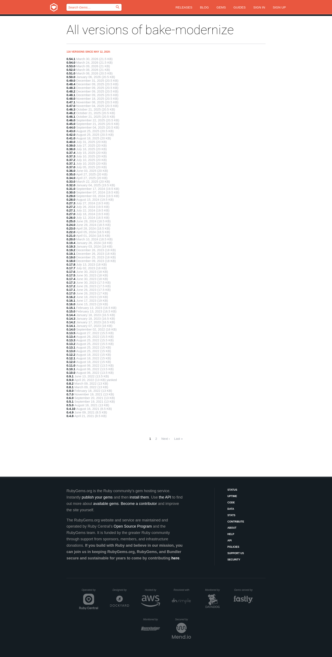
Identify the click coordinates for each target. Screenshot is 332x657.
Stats (231, 515)
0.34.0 (70, 178)
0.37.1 (70, 163)
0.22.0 (70, 232)
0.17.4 (70, 279)
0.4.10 (70, 408)
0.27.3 (70, 203)
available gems (106, 504)
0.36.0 (70, 170)
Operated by (90, 591)
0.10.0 (70, 372)
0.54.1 (70, 59)
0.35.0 (70, 174)
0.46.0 (70, 120)
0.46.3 (70, 109)
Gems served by (243, 589)
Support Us (235, 553)
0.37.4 (70, 152)
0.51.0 (70, 73)
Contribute (235, 521)
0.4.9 (69, 412)
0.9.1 (69, 376)
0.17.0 (70, 293)
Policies (233, 546)
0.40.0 (70, 142)
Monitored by (213, 589)
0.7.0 (69, 394)
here (175, 558)
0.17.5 (70, 275)
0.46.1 (70, 116)
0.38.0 (70, 149)
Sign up (279, 7)
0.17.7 (70, 268)
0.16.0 (70, 304)
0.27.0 (70, 214)
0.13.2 (70, 344)
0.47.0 (70, 106)
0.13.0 (70, 351)
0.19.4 (70, 243)
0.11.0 (70, 365)
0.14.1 (70, 326)
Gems (221, 7)
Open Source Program (133, 526)
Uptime (232, 496)
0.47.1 (70, 102)
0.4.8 (69, 416)
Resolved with (182, 589)
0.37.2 (70, 160)
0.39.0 (70, 145)
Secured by (183, 619)
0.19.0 (70, 257)
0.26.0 (70, 217)
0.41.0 (70, 138)
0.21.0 (70, 235)
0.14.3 (70, 318)
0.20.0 (70, 239)
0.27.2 (70, 207)
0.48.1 (70, 95)
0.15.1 (70, 308)
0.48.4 (70, 84)
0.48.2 (70, 91)
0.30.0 (70, 192)
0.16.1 (70, 300)
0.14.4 (70, 315)
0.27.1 (70, 210)
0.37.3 (70, 156)
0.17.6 (70, 271)
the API (165, 497)
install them (139, 497)
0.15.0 (70, 311)
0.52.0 (70, 69)
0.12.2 (70, 354)
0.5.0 (69, 405)
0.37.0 (70, 167)
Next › (165, 438)
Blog (204, 7)
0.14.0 (70, 329)
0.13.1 (70, 347)
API (229, 540)
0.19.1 (70, 253)
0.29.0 (70, 196)
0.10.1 (70, 369)
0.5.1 (69, 401)
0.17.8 (70, 264)
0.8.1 (69, 387)
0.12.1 (70, 358)
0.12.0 (70, 362)
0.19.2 (70, 250)
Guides (240, 7)
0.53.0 (70, 66)
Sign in (259, 7)
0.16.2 (70, 297)
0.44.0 (70, 127)
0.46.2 (70, 113)
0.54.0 (70, 62)
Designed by (120, 589)
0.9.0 (69, 380)
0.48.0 (70, 98)
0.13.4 (70, 336)
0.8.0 (69, 390)
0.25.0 (70, 221)
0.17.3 (70, 282)
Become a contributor (139, 504)
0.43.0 (70, 131)
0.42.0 (70, 134)
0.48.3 (70, 88)
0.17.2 (70, 286)
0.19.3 (70, 246)
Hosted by (152, 589)
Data (230, 508)
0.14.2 (70, 322)
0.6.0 (69, 398)
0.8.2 (69, 383)
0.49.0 (70, 80)
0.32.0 (70, 185)
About (232, 527)
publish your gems (97, 497)
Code (231, 502)
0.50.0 (70, 77)
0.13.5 (70, 333)
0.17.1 (70, 289)
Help (230, 534)
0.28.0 (70, 199)
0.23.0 (70, 228)
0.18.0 (70, 261)
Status (232, 489)
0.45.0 (70, 124)
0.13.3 (70, 340)
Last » (178, 438)
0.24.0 (70, 225)
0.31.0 (70, 189)
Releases (184, 7)
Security (233, 559)
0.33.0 (70, 181)
